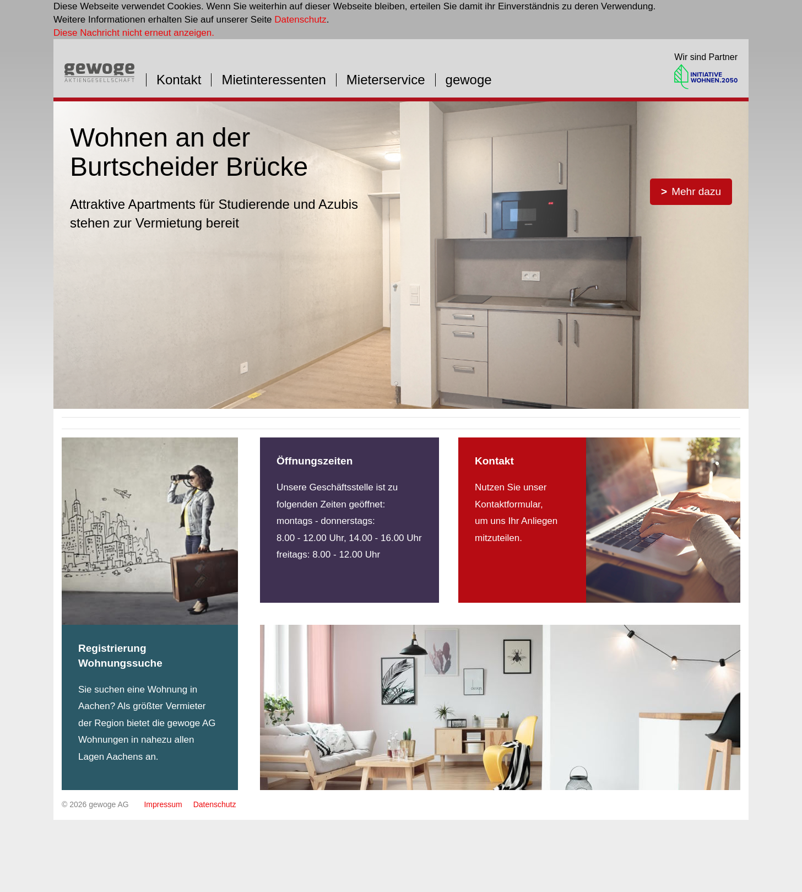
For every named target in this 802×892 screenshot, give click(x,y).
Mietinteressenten (273, 80)
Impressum (163, 804)
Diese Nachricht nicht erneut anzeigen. (133, 33)
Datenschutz (300, 19)
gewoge (469, 80)
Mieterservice (385, 80)
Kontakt (178, 80)
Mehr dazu (696, 191)
